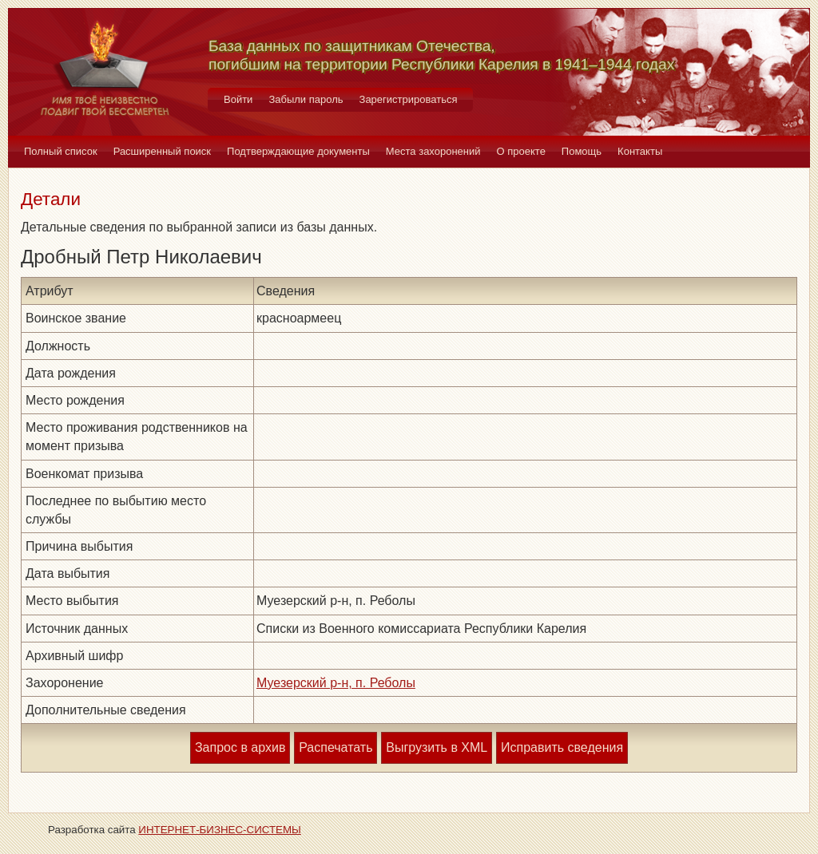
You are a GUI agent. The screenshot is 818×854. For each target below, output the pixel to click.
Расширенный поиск (162, 151)
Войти (238, 99)
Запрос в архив (240, 747)
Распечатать (335, 747)
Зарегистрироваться (408, 99)
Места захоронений (433, 151)
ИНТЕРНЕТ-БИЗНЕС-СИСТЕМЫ (219, 830)
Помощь (582, 151)
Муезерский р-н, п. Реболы (335, 683)
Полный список (60, 151)
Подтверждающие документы (298, 151)
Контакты (639, 151)
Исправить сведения (562, 747)
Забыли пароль (305, 99)
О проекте (521, 151)
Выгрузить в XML (436, 747)
